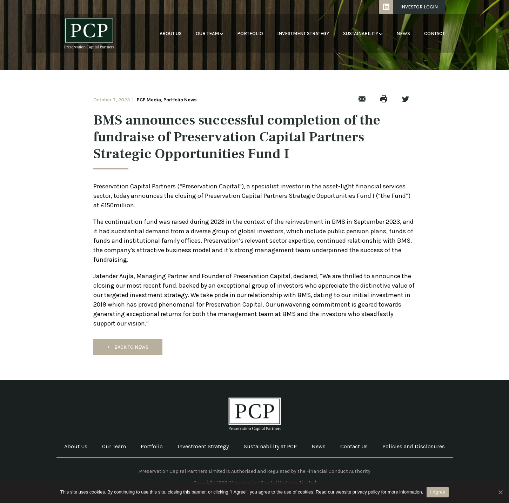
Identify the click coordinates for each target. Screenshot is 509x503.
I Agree (437, 492)
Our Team (209, 33)
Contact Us (354, 446)
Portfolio (250, 33)
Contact (434, 33)
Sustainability (362, 33)
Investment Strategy (303, 33)
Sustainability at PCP (270, 446)
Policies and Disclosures (413, 446)
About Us (171, 33)
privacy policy (366, 492)
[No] (500, 492)
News (403, 33)
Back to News (127, 347)
